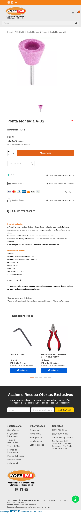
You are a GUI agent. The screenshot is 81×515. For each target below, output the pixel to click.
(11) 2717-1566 (59, 432)
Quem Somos (13, 432)
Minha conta (35, 436)
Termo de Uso (13, 448)
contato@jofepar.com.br (63, 439)
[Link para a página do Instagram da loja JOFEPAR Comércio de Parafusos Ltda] (8, 2)
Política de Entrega (15, 458)
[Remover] (8, 154)
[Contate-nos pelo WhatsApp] (75, 499)
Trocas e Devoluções (12, 443)
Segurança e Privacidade (12, 437)
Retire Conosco (14, 461)
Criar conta (34, 432)
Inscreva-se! (64, 412)
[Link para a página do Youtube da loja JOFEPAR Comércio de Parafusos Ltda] (16, 2)
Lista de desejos (37, 447)
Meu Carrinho (36, 443)
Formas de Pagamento (12, 453)
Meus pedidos (36, 439)
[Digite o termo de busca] (37, 23)
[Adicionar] (8, 151)
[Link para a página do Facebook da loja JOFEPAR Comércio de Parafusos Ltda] (12, 2)
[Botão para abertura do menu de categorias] (3, 13)
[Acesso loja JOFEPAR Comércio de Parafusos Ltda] (73, 13)
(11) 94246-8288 (60, 436)
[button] (40, 175)
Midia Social (12, 465)
